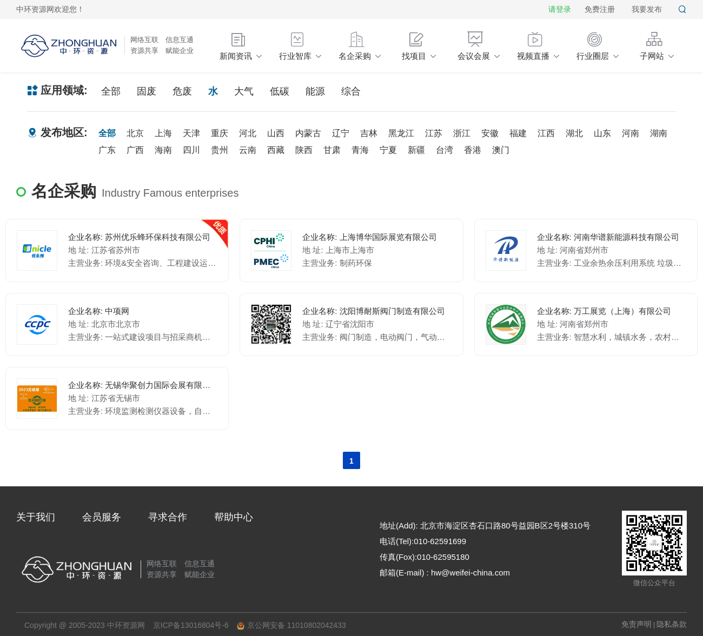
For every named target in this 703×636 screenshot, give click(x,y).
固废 (146, 91)
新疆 (416, 150)
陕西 (304, 150)
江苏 (433, 133)
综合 (351, 91)
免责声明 (636, 624)
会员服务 (101, 517)
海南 (163, 150)
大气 (244, 91)
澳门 (500, 150)
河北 (247, 133)
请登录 (559, 9)
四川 (191, 150)
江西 (546, 133)
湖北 (574, 133)
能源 (315, 91)
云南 (247, 150)
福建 (518, 133)
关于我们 (35, 517)
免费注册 (600, 9)
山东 (602, 133)
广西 (135, 150)
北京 (135, 133)
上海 (163, 133)
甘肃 (332, 150)
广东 (107, 150)
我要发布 (647, 9)
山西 (275, 133)
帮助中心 (233, 517)
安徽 (490, 133)
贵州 (219, 150)
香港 (472, 150)
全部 (111, 91)
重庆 (219, 133)
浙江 (461, 133)
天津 (191, 133)
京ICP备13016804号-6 (191, 625)
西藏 (275, 150)
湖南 (658, 133)
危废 (182, 91)
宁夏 (388, 150)
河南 (630, 133)
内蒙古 (308, 133)
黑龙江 (401, 133)
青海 (360, 150)
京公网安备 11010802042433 (291, 625)
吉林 (368, 133)
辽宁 (340, 133)
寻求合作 (167, 517)
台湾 (444, 150)
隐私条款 (671, 624)
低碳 (279, 91)
